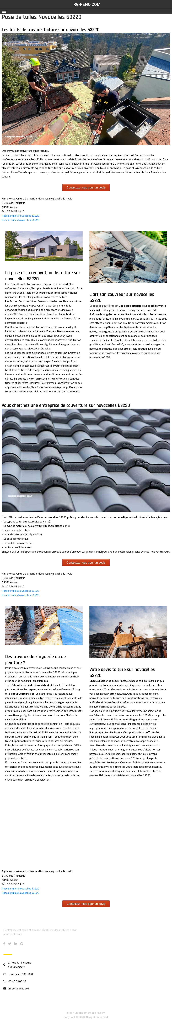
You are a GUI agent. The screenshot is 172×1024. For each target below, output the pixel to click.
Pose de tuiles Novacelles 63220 (20, 215)
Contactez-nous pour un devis (86, 187)
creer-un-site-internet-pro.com (86, 1012)
